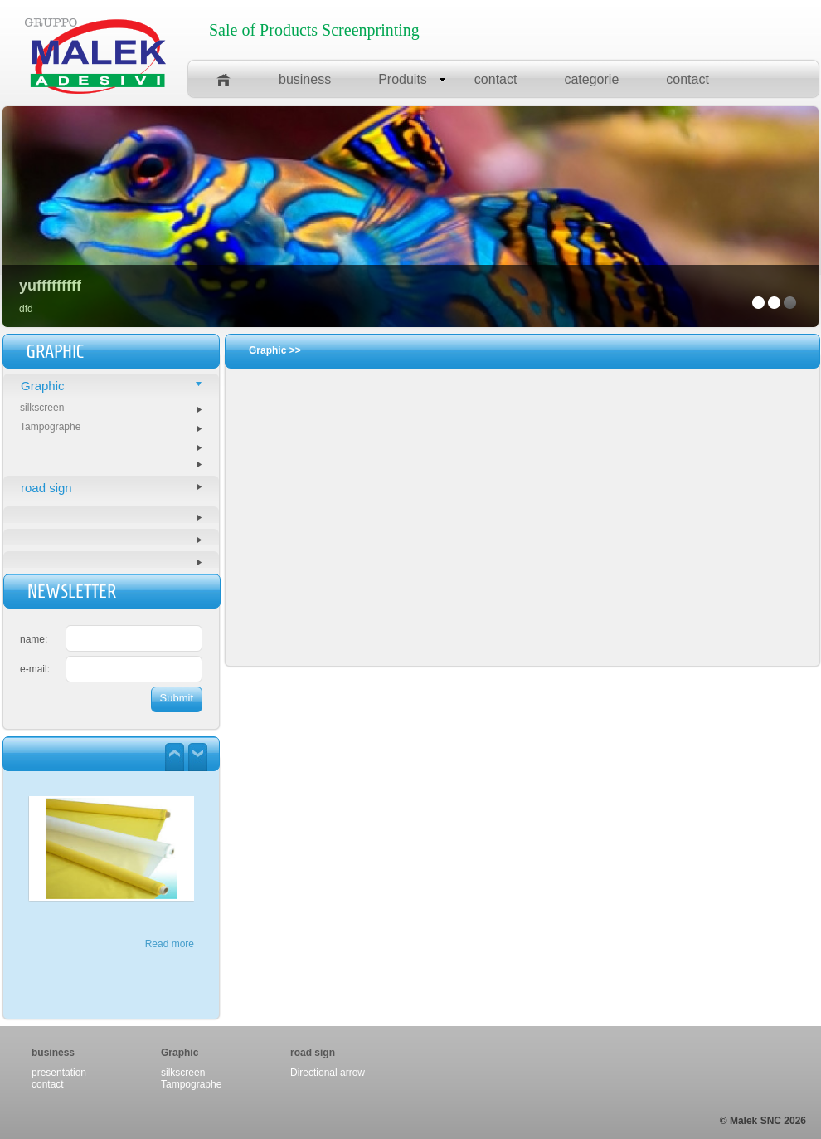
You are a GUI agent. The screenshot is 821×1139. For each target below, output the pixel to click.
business (305, 79)
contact (495, 79)
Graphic (111, 386)
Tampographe (111, 427)
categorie (591, 79)
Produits (412, 79)
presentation (59, 1072)
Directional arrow (327, 1072)
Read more (169, 944)
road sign (111, 488)
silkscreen (111, 407)
